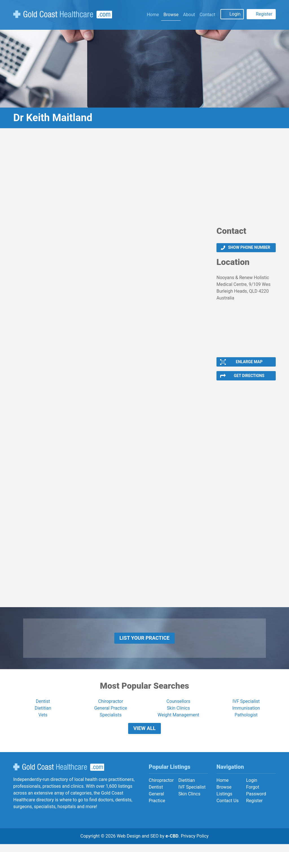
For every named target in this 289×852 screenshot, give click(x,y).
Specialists (110, 720)
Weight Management (178, 720)
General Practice (110, 713)
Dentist (43, 706)
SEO (154, 844)
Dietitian (43, 713)
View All (144, 735)
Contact (207, 14)
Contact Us (227, 808)
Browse (170, 14)
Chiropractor (110, 706)
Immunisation (246, 713)
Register (264, 14)
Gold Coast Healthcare (58, 775)
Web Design (129, 844)
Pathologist (246, 720)
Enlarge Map (249, 363)
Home (153, 14)
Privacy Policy (195, 844)
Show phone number (249, 248)
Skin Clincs (189, 801)
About (189, 14)
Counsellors (179, 706)
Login (234, 14)
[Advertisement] (144, 179)
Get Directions (249, 378)
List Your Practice (144, 642)
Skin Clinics (178, 713)
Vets (42, 720)
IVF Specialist (246, 706)
